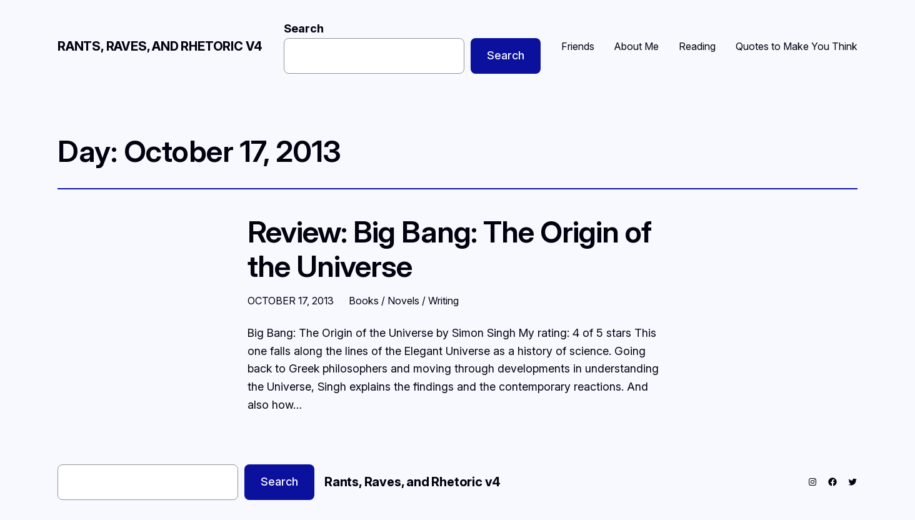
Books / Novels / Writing (404, 300)
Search (304, 28)
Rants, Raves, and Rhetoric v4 (160, 46)
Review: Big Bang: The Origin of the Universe (449, 248)
